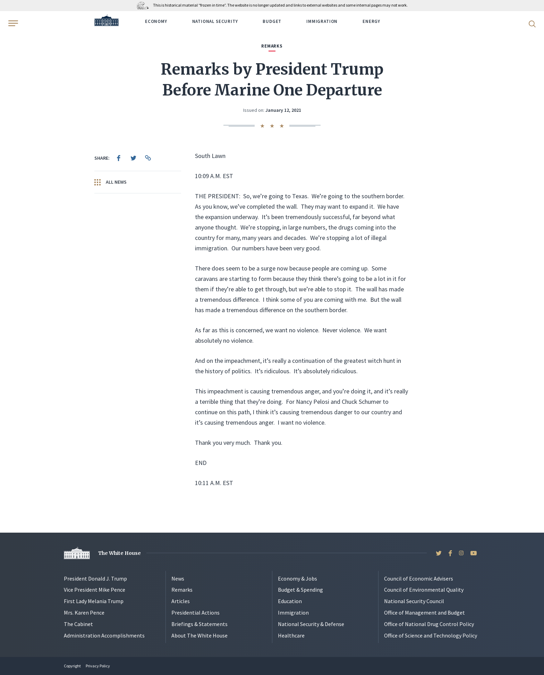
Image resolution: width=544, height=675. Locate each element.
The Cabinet (78, 623)
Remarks (182, 589)
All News (110, 182)
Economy (156, 21)
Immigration (322, 21)
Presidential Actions (195, 612)
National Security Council (414, 601)
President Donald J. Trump (95, 578)
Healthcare (291, 635)
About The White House (199, 635)
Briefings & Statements (199, 623)
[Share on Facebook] (118, 158)
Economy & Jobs (297, 578)
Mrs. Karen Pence (84, 612)
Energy (371, 21)
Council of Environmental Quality (424, 589)
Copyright (72, 665)
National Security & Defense (311, 623)
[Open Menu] (12, 23)
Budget (272, 21)
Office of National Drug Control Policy (429, 623)
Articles (180, 601)
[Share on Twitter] (133, 158)
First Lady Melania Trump (94, 601)
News (177, 578)
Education (290, 601)
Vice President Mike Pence (94, 589)
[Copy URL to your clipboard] (147, 158)
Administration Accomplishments (104, 635)
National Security (215, 21)
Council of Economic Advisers (418, 578)
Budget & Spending (300, 589)
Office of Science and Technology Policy (430, 635)
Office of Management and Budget (424, 612)
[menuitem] (118, 158)
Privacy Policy (98, 665)
